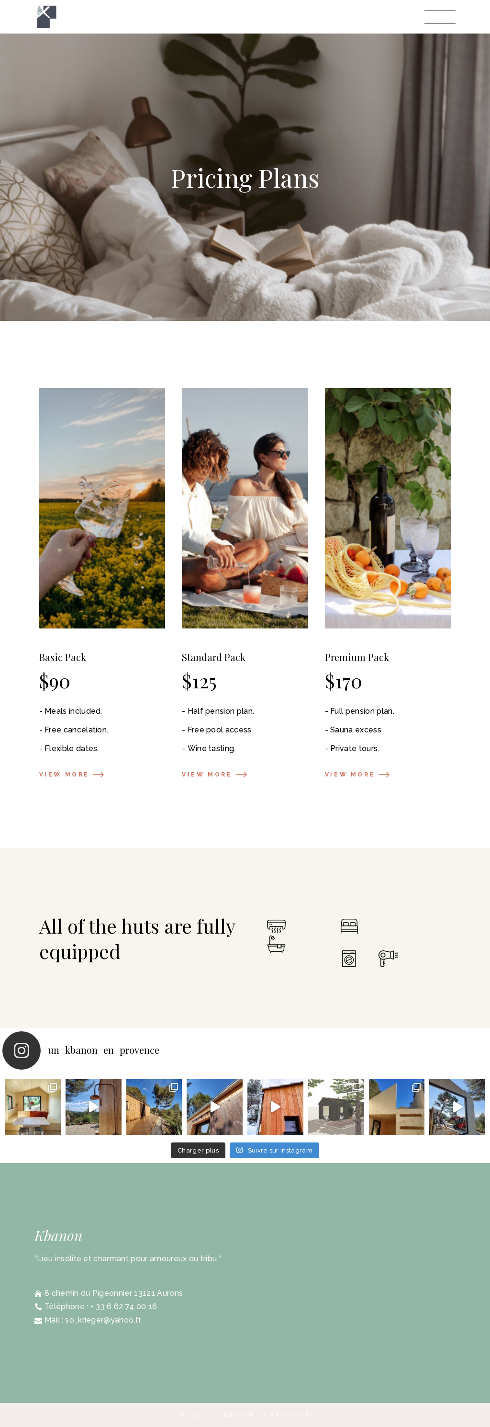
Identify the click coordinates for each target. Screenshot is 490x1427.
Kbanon (58, 1235)
